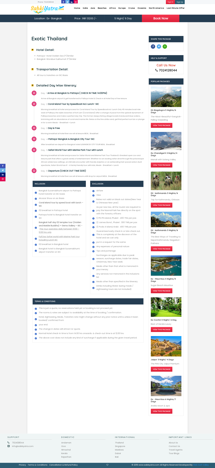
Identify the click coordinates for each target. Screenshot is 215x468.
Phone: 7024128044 (46, 2)
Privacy (22, 464)
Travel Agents (176, 449)
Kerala (64, 453)
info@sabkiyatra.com (22, 446)
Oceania (142, 8)
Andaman (66, 442)
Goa (63, 446)
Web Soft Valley (201, 464)
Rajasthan (66, 457)
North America (156, 8)
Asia (93, 8)
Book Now (160, 18)
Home (77, 8)
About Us (173, 442)
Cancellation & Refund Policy (63, 464)
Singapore (120, 446)
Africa (112, 8)
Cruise (131, 8)
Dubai (118, 453)
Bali (116, 457)
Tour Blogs (174, 453)
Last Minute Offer (176, 8)
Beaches (102, 8)
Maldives (119, 449)
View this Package (161, 125)
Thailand (119, 442)
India (85, 8)
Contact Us (174, 446)
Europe (122, 8)
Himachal (66, 449)
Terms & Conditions (37, 464)
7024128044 (18, 442)
